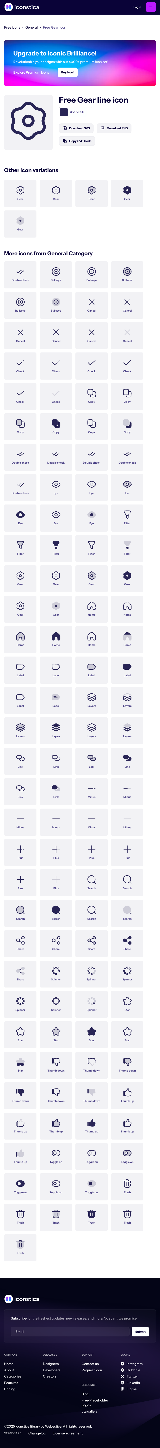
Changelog (37, 1433)
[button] (151, 7)
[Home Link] (21, 1299)
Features (11, 1383)
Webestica (53, 1426)
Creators (49, 1376)
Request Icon (92, 1370)
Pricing (9, 1389)
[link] (31, 27)
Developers (51, 1370)
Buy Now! (67, 72)
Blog (85, 1394)
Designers (51, 1364)
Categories (12, 1376)
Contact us (90, 1364)
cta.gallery (90, 1411)
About (9, 1370)
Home (9, 1364)
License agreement (68, 1433)
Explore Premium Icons (31, 72)
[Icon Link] (20, 191)
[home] (21, 7)
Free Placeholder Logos (95, 1402)
